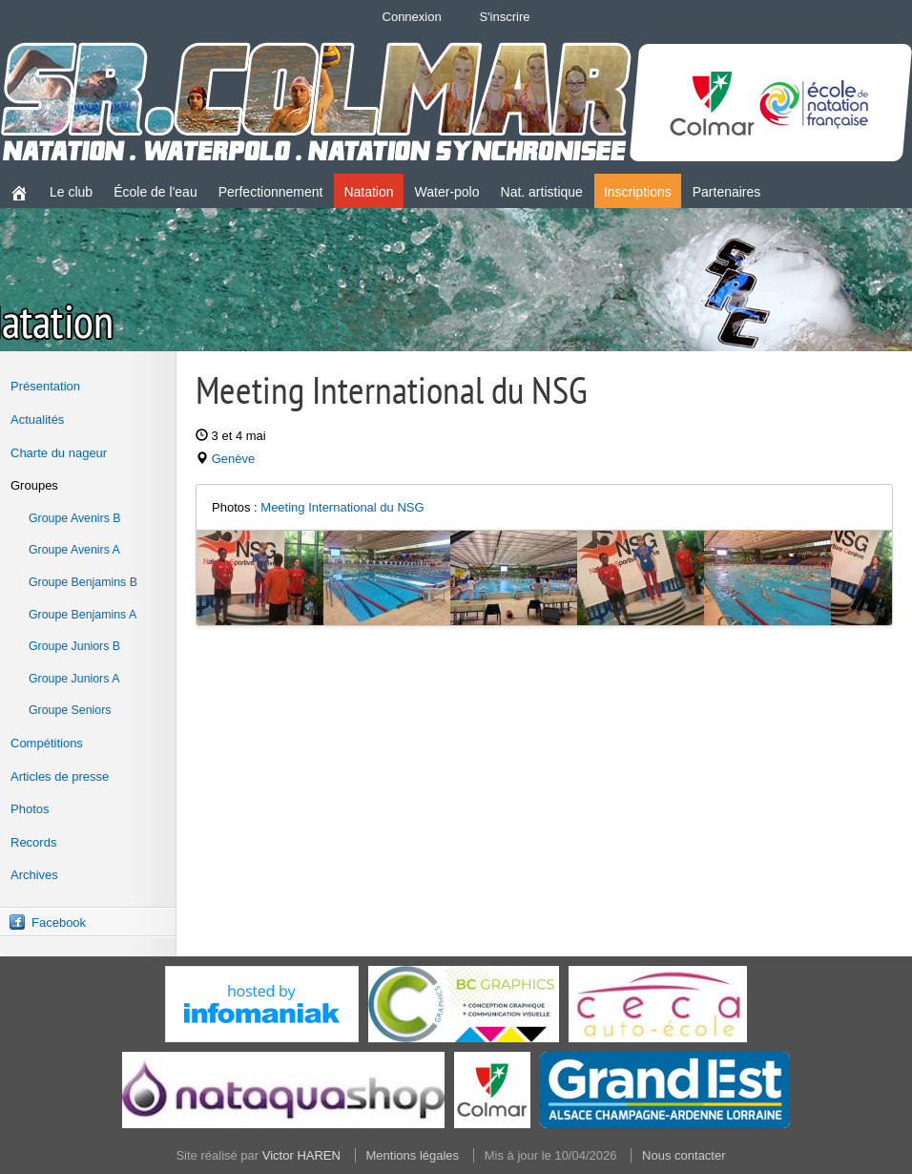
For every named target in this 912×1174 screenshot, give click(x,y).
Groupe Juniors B (74, 646)
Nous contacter (683, 1155)
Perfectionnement (270, 191)
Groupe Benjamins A (82, 614)
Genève (234, 458)
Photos (29, 809)
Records (33, 842)
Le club (71, 191)
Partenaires (727, 191)
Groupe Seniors (70, 710)
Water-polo (447, 191)
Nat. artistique (542, 191)
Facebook (58, 922)
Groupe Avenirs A (74, 549)
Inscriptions (638, 191)
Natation (368, 191)
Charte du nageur (58, 453)
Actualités (37, 419)
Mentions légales (413, 1155)
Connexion (412, 17)
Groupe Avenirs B (75, 518)
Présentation (45, 386)
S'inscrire (504, 17)
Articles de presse (59, 776)
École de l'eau (155, 191)
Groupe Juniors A (74, 678)
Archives (34, 875)
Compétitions (46, 743)
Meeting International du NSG (342, 507)
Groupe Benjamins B (83, 582)
